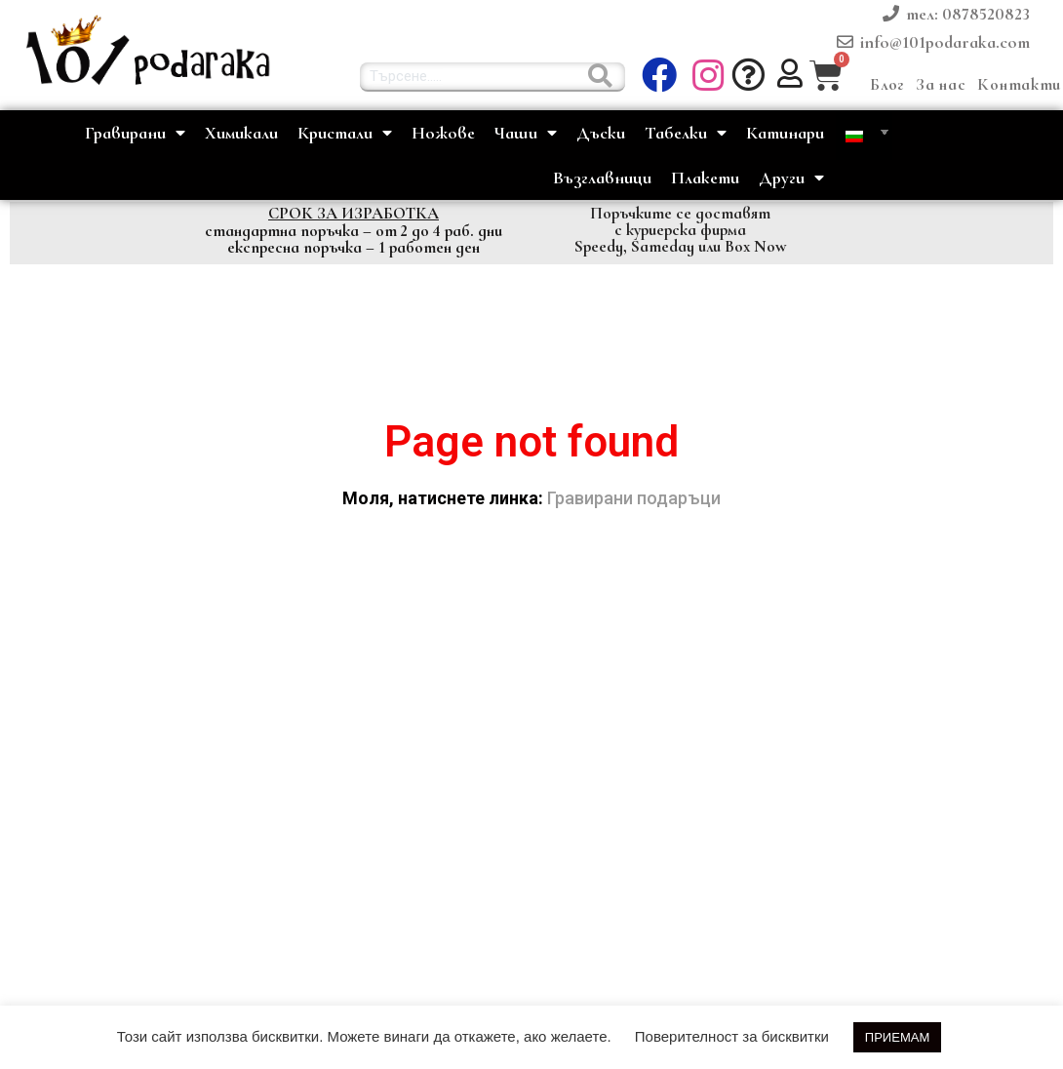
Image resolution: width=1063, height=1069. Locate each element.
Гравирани (135, 133)
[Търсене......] (600, 76)
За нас (940, 84)
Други (791, 178)
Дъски (600, 132)
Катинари (785, 132)
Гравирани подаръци (634, 498)
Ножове (443, 132)
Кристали (344, 133)
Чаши (525, 133)
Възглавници (602, 177)
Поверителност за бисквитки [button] (732, 1036)
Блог (887, 84)
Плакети (705, 177)
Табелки (686, 133)
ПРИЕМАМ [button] (897, 1037)
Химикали (241, 132)
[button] (710, 76)
